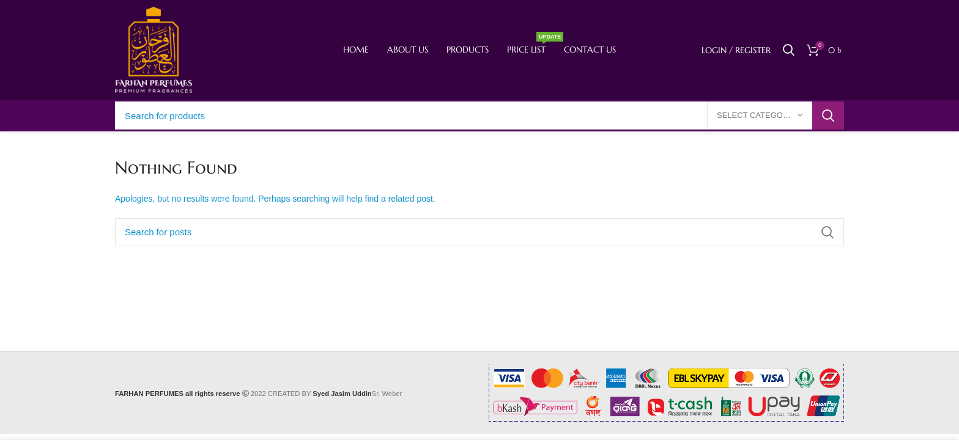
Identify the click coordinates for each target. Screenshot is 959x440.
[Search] (789, 50)
